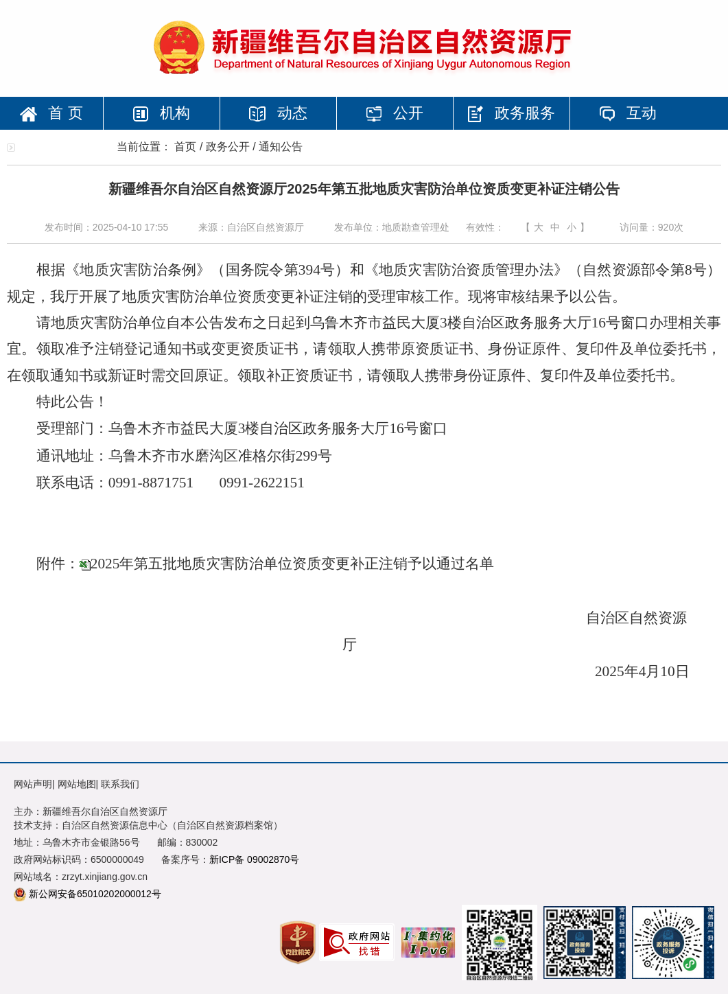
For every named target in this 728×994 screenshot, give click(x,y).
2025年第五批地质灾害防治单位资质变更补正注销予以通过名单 (293, 563)
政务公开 (228, 146)
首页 (185, 146)
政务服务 (511, 113)
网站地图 (77, 783)
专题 (58, 145)
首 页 (51, 113)
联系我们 (120, 783)
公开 (394, 113)
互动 (628, 113)
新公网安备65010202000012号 (95, 893)
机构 (161, 113)
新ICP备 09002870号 (254, 859)
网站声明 (33, 783)
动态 (278, 113)
